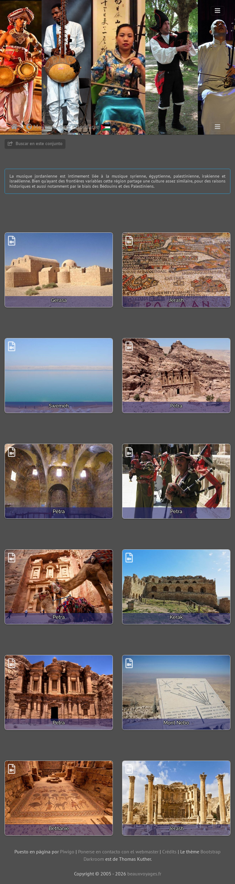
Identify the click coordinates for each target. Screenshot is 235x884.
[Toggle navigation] (217, 10)
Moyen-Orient (47, 127)
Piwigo (67, 851)
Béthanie (59, 828)
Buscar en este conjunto (35, 143)
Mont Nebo (176, 723)
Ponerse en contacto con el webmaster (118, 851)
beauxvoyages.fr (144, 874)
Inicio (14, 126)
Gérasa (59, 300)
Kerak (176, 617)
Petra (176, 511)
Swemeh (59, 406)
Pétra (176, 406)
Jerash (176, 300)
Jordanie (94, 127)
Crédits (169, 851)
